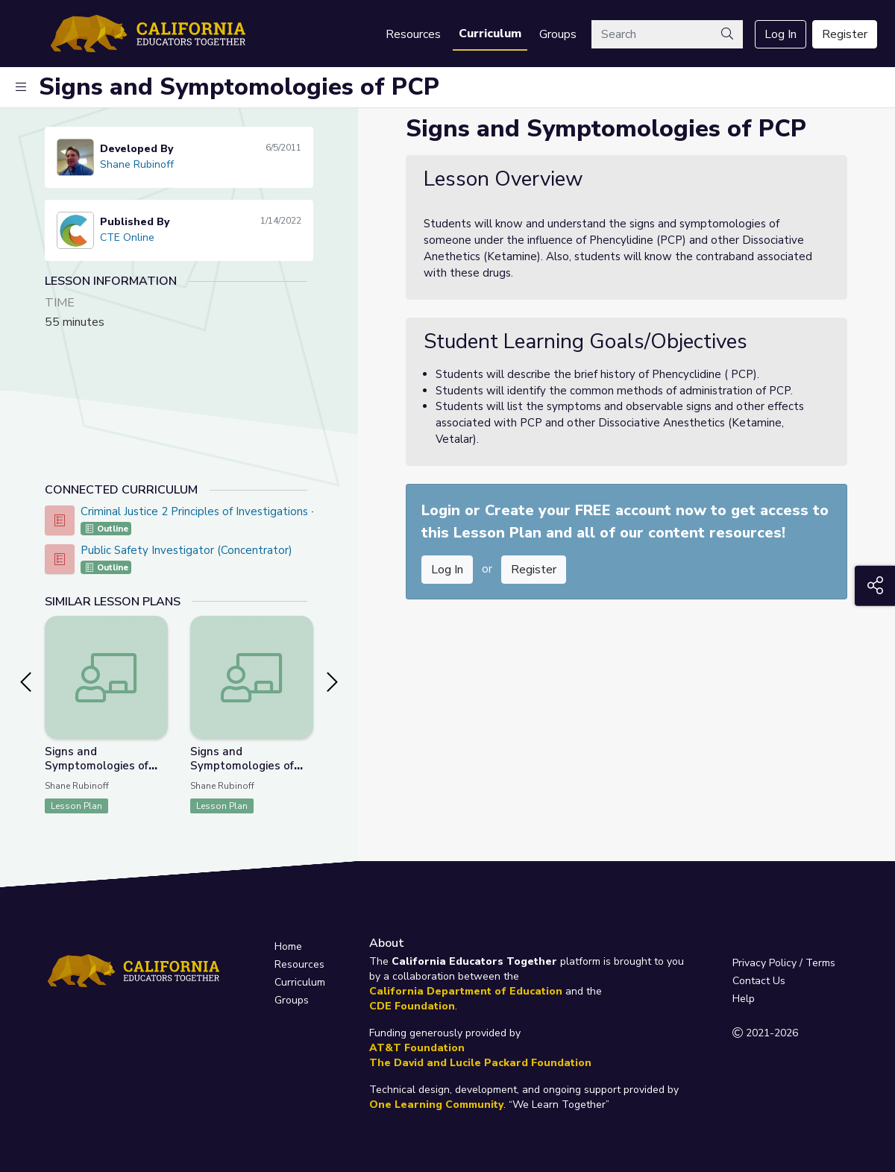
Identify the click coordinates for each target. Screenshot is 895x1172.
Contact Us (758, 981)
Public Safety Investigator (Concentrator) (186, 550)
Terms (820, 963)
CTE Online (127, 237)
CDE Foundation (412, 1006)
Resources (413, 34)
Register (844, 34)
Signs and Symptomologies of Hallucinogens (96, 765)
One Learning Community (436, 1104)
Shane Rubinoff (137, 164)
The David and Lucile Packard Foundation (480, 1063)
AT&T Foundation (417, 1048)
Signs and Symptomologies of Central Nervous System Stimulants (242, 772)
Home (288, 946)
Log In (780, 34)
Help (743, 999)
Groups (558, 34)
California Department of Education (465, 991)
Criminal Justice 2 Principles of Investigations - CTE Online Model (246, 511)
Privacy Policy (764, 963)
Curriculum (490, 33)
